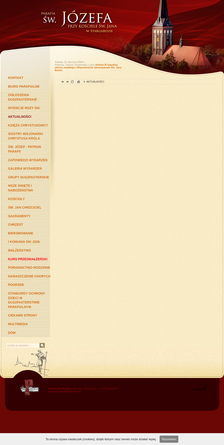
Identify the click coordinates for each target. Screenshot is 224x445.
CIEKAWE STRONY (22, 315)
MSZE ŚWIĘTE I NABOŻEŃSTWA (20, 188)
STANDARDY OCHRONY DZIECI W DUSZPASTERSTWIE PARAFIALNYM (26, 300)
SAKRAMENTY (19, 216)
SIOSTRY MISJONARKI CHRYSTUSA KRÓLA (25, 136)
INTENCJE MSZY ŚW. (24, 108)
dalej (67, 82)
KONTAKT (15, 78)
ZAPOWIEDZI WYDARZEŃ (27, 160)
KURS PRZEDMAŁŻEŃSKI (27, 259)
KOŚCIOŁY (16, 199)
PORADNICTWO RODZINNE (29, 267)
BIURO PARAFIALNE (24, 86)
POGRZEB (16, 285)
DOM (12, 333)
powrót (62, 82)
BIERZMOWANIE (20, 233)
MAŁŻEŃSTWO (19, 250)
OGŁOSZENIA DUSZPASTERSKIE (22, 97)
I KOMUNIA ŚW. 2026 (24, 242)
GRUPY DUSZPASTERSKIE (28, 177)
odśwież (72, 82)
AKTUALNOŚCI (19, 116)
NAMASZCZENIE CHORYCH (29, 276)
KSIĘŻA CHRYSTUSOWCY (28, 125)
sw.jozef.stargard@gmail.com (64, 391)
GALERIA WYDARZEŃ (25, 168)
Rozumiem (169, 439)
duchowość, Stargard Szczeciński (78, 82)
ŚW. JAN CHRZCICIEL (24, 207)
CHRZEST (15, 224)
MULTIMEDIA (18, 324)
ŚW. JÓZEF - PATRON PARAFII (24, 149)
